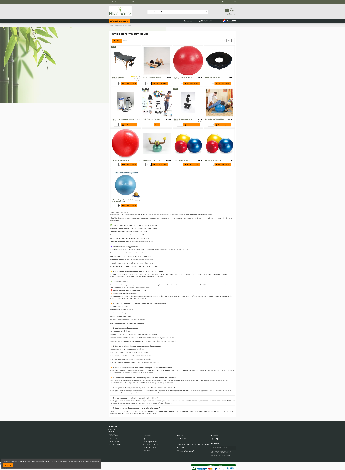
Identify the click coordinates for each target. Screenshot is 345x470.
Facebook (111, 429)
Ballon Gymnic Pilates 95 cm (214, 119)
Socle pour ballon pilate (213, 77)
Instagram (111, 434)
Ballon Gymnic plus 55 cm (213, 160)
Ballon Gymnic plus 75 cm (151, 160)
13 (229, 41)
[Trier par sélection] (222, 40)
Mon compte (114, 442)
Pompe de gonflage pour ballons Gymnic (123, 120)
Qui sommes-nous (150, 439)
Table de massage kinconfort (118, 78)
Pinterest (111, 432)
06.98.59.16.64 (184, 448)
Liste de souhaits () (229, 1)
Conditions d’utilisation (151, 444)
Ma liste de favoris (116, 439)
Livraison (147, 450)
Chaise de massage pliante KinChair (183, 120)
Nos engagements (150, 442)
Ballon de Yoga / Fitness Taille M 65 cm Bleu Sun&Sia (122, 200)
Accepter (8, 465)
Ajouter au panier (129, 83)
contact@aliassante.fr (187, 451)
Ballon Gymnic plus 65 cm (182, 160)
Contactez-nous (115, 444)
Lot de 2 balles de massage (152, 77)
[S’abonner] (233, 448)
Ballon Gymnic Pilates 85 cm (121, 160)
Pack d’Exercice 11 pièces (151, 119)
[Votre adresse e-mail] (221, 448)
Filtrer (117, 41)
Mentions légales (150, 447)
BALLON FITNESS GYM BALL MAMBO (183, 78)
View (156, 125)
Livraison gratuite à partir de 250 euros (126, 1)
